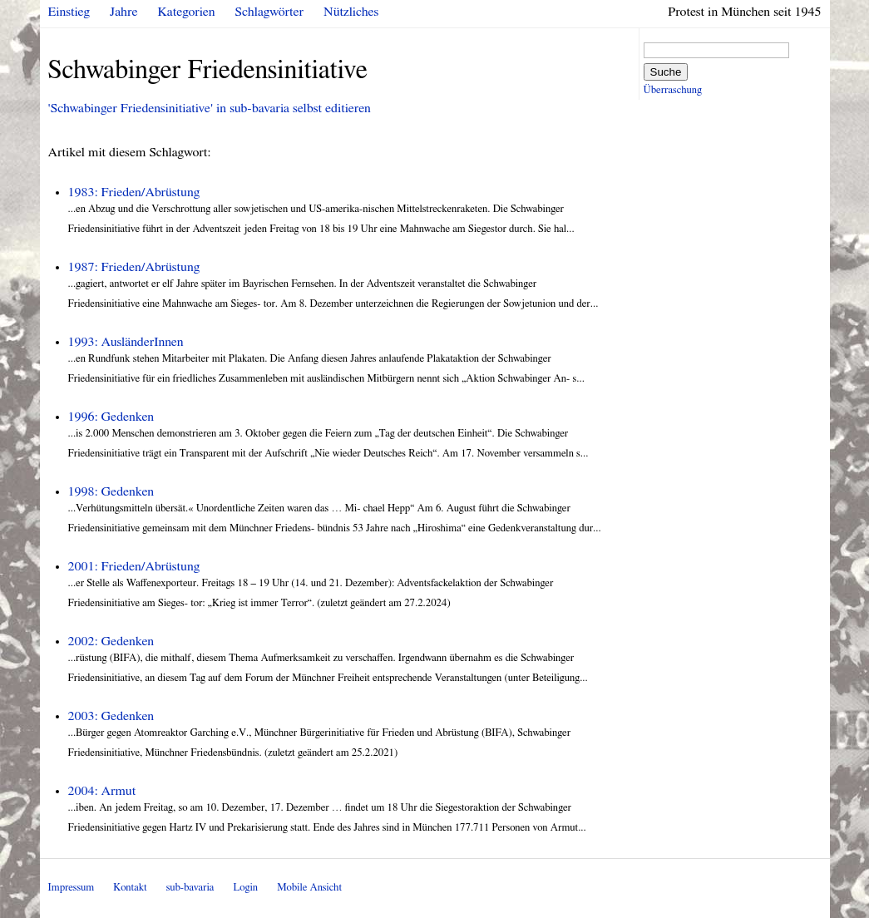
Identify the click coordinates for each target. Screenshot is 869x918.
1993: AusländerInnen (126, 341)
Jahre (123, 11)
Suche (666, 72)
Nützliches (350, 11)
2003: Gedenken (111, 716)
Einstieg (69, 11)
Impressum (71, 887)
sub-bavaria (190, 887)
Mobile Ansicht (309, 887)
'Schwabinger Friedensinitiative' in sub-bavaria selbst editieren (209, 108)
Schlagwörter (269, 11)
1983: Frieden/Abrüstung (134, 192)
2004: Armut (102, 790)
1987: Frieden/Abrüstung (134, 267)
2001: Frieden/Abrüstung (134, 566)
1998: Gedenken (111, 491)
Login (245, 887)
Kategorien (186, 11)
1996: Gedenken (111, 416)
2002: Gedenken (111, 641)
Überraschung (673, 90)
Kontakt (129, 887)
